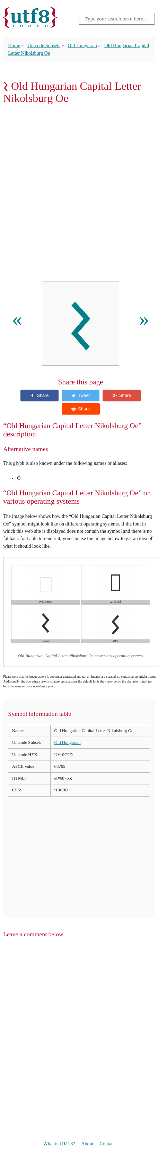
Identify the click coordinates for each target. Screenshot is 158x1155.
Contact (107, 1143)
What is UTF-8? (59, 1143)
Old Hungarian (82, 45)
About (87, 1143)
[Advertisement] (79, 195)
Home (14, 45)
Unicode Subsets (43, 45)
